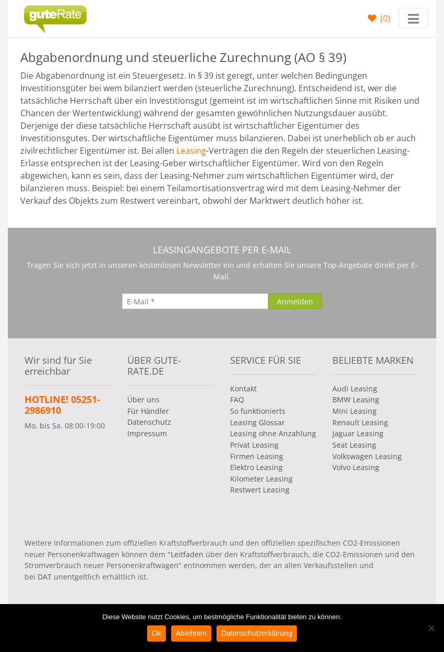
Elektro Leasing (256, 467)
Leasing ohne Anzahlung (273, 433)
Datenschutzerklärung (256, 633)
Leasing (191, 150)
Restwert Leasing (260, 490)
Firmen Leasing (256, 456)
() (384, 18)
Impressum (147, 433)
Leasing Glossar (257, 422)
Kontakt (243, 388)
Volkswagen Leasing (367, 456)
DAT (45, 577)
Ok (156, 633)
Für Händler (148, 411)
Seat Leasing (354, 445)
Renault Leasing (360, 422)
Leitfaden (187, 554)
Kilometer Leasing (261, 479)
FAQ (237, 399)
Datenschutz (149, 422)
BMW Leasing (355, 399)
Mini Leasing (354, 411)
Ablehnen (191, 633)
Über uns (143, 399)
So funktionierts (257, 411)
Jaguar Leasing (357, 433)
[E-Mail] (195, 301)
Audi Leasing (354, 388)
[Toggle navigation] (413, 18)
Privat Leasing (254, 445)
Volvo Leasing (355, 467)
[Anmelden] (295, 301)
